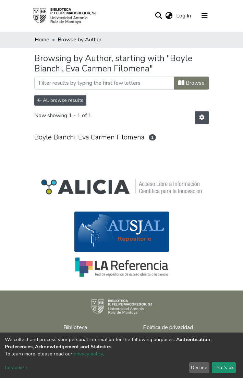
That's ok (224, 367)
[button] (169, 16)
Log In (184, 15)
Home (42, 39)
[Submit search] (158, 15)
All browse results (60, 100)
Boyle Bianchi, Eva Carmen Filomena (89, 137)
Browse (191, 83)
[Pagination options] (202, 117)
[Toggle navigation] (204, 16)
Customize (16, 367)
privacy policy (88, 354)
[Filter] (104, 83)
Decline (199, 367)
